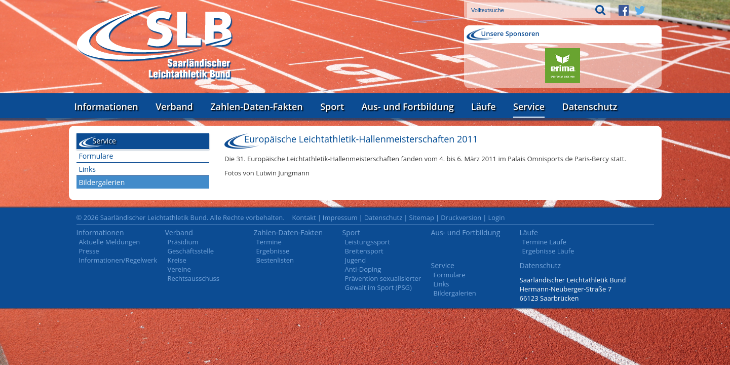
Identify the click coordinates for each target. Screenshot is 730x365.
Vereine (179, 269)
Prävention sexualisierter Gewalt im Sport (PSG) (383, 283)
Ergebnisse (273, 251)
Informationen (106, 106)
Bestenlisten (275, 260)
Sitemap (421, 217)
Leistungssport (367, 241)
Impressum (340, 217)
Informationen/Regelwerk (118, 260)
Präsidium (183, 241)
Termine (269, 241)
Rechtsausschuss (194, 278)
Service (529, 106)
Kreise (177, 260)
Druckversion (461, 217)
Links (87, 169)
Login (496, 217)
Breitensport (364, 251)
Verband (174, 106)
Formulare (96, 156)
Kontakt (304, 217)
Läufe (483, 106)
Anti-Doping (363, 269)
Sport (332, 106)
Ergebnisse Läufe (548, 251)
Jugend (355, 260)
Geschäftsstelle (191, 251)
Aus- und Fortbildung (408, 106)
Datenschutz (589, 106)
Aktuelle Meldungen (109, 241)
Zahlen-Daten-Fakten (256, 106)
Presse (89, 251)
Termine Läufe (544, 241)
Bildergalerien (102, 182)
